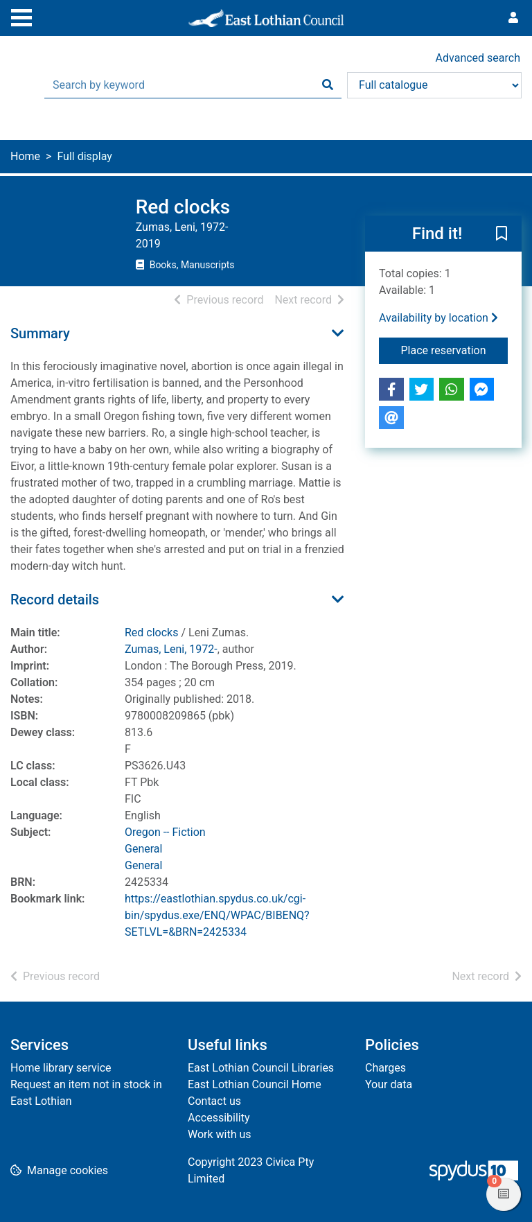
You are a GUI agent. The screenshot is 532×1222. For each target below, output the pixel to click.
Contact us (214, 1101)
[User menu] (513, 18)
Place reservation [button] (454, 349)
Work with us (219, 1134)
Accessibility (219, 1117)
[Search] (328, 85)
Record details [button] (54, 599)
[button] (501, 234)
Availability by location (438, 317)
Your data (388, 1084)
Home (25, 156)
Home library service (61, 1067)
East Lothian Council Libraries (261, 1067)
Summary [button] (40, 333)
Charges (385, 1067)
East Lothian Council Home (254, 1084)
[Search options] (434, 85)
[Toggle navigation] (21, 16)
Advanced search (478, 57)
